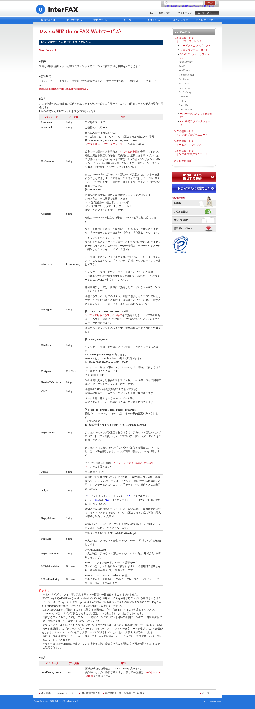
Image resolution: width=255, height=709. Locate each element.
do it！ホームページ (211, 701)
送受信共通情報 (183, 161)
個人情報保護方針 (90, 693)
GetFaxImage (186, 92)
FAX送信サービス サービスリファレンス (188, 40)
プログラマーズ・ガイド (194, 49)
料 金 (127, 19)
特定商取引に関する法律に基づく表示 (125, 693)
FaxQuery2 (184, 87)
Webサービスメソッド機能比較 (196, 115)
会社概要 (46, 693)
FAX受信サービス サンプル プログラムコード (190, 153)
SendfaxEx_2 (186, 70)
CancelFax (184, 105)
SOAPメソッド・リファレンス (196, 56)
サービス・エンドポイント (195, 45)
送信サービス (74, 19)
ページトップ (209, 693)
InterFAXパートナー (66, 693)
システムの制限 (129, 151)
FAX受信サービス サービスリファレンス (188, 143)
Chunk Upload (186, 74)
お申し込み (154, 19)
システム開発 (182, 31)
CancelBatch (185, 109)
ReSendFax (185, 96)
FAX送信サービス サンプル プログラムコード (190, 133)
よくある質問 (180, 19)
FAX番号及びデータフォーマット (196, 123)
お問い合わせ (166, 13)
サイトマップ (185, 13)
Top (151, 13)
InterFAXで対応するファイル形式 (103, 315)
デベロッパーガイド (207, 19)
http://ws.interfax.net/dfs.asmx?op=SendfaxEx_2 (64, 88)
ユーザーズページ (207, 13)
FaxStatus (184, 79)
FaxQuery (184, 83)
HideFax (183, 101)
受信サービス (101, 19)
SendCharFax (186, 61)
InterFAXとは (48, 19)
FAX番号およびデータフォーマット (107, 144)
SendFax (183, 66)
